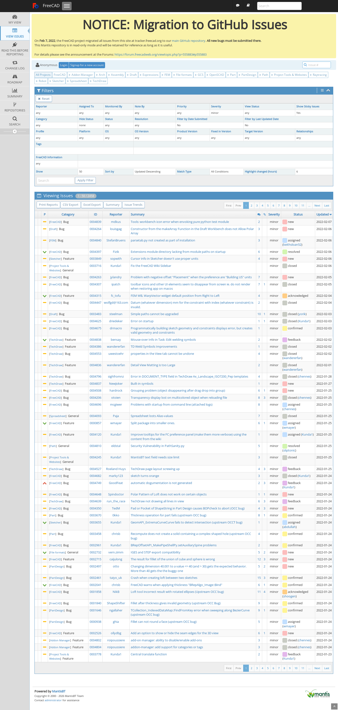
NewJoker (116, 383)
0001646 (95, 610)
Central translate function (149, 654)
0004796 (95, 376)
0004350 (95, 508)
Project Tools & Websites (289, 75)
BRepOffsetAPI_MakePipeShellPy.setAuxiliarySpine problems (174, 545)
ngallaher (115, 610)
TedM (116, 508)
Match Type (184, 171)
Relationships (304, 131)
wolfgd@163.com (116, 302)
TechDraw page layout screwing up (155, 469)
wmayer (116, 423)
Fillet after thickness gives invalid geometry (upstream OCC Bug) (176, 603)
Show (39, 171)
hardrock (116, 390)
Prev (238, 205)
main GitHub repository (188, 40)
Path (263, 75)
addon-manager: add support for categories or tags (167, 647)
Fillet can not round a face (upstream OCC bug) (164, 621)
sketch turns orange (145, 476)
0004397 (95, 251)
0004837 (95, 383)
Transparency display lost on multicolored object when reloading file (179, 397)
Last (326, 205)
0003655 (95, 522)
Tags (38, 144)
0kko (115, 515)
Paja (116, 416)
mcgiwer (116, 404)
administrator (53, 700)
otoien (116, 397)
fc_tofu (116, 295)
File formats (182, 75)
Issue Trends (133, 204)
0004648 (95, 494)
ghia (116, 621)
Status (109, 119)
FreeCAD (46, 6)
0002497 (95, 566)
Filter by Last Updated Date (262, 119)
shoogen (289, 596)
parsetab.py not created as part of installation (163, 240)
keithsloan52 (292, 244)
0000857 (95, 423)
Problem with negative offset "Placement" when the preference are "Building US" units (191, 277)
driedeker (116, 321)
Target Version (254, 131)
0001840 (95, 603)
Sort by (109, 171)
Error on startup (142, 321)
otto (116, 566)
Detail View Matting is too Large (153, 365)
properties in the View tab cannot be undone (162, 353)
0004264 (95, 229)
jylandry (116, 277)
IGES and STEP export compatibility (155, 552)
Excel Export (92, 204)
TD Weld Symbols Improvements (154, 346)
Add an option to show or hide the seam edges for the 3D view (174, 633)
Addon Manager (81, 75)
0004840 (95, 240)
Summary (113, 204)
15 (259, 578)
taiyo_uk (116, 578)
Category (41, 119)
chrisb (116, 534)
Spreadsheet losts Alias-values (152, 416)
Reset (44, 98)
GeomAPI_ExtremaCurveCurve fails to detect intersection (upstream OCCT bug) (186, 522)
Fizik (116, 251)
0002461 (95, 578)
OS (107, 131)
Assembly (116, 75)
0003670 (95, 515)
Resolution (141, 119)
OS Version (142, 131)
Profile (40, 131)
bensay (116, 339)
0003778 (95, 654)
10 (296, 205)
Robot (41, 81)
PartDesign (247, 75)
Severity (216, 106)
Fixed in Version (221, 131)
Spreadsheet (77, 81)
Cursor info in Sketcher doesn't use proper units (164, 258)
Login (63, 65)
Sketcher (56, 81)
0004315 (95, 295)
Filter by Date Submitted (192, 119)
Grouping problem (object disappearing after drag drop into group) (178, 390)
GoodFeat (116, 483)
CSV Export (70, 204)
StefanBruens (116, 240)
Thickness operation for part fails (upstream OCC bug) (168, 515)
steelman (115, 314)
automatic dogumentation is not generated (161, 483)
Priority (182, 106)
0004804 (95, 647)
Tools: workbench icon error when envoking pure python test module (180, 222)
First (229, 205)
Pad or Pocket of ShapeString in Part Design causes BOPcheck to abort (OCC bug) (188, 508)
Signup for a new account (87, 65)
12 (259, 559)
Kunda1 (116, 266)
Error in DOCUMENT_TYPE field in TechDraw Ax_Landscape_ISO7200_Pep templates (189, 376)
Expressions (149, 75)
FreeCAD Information (49, 157)
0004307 (95, 284)
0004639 (95, 501)
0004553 (95, 353)
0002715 (95, 559)
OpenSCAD (215, 75)
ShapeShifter (116, 603)
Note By (140, 106)
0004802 (95, 640)
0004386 (95, 346)
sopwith (116, 258)
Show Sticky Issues (307, 106)
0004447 (95, 302)
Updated (322, 214)
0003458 (95, 534)
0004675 (95, 328)
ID (95, 214)
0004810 (95, 446)
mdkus (116, 222)
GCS (199, 75)
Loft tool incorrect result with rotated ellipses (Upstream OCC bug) (177, 592)
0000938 (95, 621)
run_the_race (116, 501)
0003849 (95, 258)
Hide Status (86, 119)
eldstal (116, 446)
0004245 (95, 457)
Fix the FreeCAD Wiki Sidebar (151, 266)
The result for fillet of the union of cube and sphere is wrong (173, 559)
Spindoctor (116, 494)
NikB (116, 592)
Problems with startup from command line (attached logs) (171, 404)
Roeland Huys (116, 469)
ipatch (115, 284)
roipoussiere (116, 640)
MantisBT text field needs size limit (155, 457)
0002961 (95, 545)
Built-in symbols (142, 383)
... (309, 205)
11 (302, 205)
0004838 (95, 339)
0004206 (95, 397)
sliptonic (289, 450)
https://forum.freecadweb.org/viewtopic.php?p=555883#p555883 (161, 54)
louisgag (116, 229)
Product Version (187, 131)
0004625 (95, 321)
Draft (132, 75)
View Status (252, 106)
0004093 (95, 416)
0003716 (95, 266)
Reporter (41, 106)
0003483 (95, 314)
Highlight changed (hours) (261, 171)
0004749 (95, 483)
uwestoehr (116, 353)
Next (317, 205)
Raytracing (318, 75)
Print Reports (48, 204)
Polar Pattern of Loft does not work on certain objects (169, 494)
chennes (304, 376)
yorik (302, 314)
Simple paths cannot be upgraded (155, 314)
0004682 (95, 476)
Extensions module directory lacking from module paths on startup (178, 251)
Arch (100, 75)
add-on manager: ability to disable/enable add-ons (166, 640)
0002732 (95, 552)
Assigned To (86, 106)
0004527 (95, 469)
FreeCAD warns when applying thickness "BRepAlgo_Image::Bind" (176, 585)
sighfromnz (116, 376)
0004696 (95, 404)
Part (231, 75)
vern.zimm (115, 552)
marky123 (116, 476)
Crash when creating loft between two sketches (164, 578)
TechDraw (98, 81)
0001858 (95, 592)
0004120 (95, 434)
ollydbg (116, 633)
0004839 (95, 222)
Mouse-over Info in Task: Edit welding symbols (163, 339)
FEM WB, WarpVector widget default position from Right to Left (175, 295)
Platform (84, 131)
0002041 (95, 585)
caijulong (116, 559)
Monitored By (113, 106)
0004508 (95, 390)
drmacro (116, 328)
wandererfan (116, 346)
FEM (166, 75)
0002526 (95, 633)
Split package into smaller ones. (153, 423)
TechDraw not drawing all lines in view (157, 501)
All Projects (43, 75)
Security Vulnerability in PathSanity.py (157, 446)
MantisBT (58, 691)
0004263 (95, 277)
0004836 (95, 365)
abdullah (289, 527)
